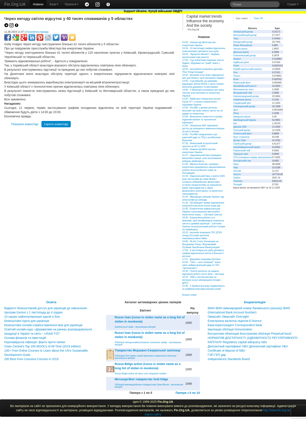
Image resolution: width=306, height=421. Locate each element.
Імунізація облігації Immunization (230, 329)
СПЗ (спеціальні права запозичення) (252, 157)
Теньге (236, 75)
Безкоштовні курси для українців (26, 321)
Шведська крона (241, 116)
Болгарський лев (242, 160)
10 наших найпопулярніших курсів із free (32, 316)
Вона (236, 79)
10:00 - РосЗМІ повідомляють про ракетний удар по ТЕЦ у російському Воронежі (201, 137)
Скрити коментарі (56, 124)
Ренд (236, 113)
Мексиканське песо (243, 89)
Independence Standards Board (229, 359)
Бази (54, 4)
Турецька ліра (240, 154)
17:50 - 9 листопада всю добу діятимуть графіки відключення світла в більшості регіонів (203, 253)
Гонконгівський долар (244, 55)
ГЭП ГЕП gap (217, 354)
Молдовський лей (242, 92)
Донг (235, 109)
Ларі (235, 167)
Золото (237, 174)
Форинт (237, 59)
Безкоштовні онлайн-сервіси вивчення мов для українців (43, 325)
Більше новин (189, 294)
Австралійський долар (245, 35)
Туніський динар (241, 130)
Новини (38, 4)
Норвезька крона (242, 99)
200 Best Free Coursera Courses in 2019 (31, 359)
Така (235, 38)
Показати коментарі (24, 124)
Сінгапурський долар (244, 106)
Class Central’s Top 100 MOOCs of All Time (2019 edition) (42, 346)
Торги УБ (258, 18)
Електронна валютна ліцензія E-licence (234, 321)
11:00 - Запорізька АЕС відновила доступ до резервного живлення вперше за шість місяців (203, 128)
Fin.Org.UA (15, 4)
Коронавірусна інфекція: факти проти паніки (34, 342)
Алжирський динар (243, 31)
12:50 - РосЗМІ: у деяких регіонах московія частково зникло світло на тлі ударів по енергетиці (202, 110)
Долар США (239, 140)
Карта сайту (153, 414)
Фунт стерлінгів (241, 137)
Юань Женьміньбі (242, 45)
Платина (237, 181)
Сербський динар (242, 143)
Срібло (237, 177)
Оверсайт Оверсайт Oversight (228, 316)
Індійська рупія (241, 62)
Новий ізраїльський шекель (247, 69)
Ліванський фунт (242, 82)
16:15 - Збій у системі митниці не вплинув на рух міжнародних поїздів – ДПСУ (202, 280)
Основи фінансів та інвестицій (25, 338)
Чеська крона (240, 48)
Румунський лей (241, 150)
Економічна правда (37, 31)
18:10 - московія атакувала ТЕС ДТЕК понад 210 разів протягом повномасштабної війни (202, 235)
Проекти (71, 4)
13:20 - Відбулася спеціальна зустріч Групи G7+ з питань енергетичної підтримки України (201, 101)
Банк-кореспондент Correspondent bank (235, 325)
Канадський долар (243, 42)
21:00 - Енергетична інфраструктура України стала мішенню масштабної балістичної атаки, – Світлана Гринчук (202, 211)
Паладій (237, 184)
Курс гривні (242, 18)
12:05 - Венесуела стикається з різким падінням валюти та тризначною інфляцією (202, 119)
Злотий (237, 171)
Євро (236, 164)
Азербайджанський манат (246, 147)
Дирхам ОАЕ (240, 126)
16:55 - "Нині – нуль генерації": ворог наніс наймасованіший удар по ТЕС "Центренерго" (201, 265)
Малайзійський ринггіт (244, 86)
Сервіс (293, 4)
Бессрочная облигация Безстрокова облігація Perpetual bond (249, 333)
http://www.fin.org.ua (276, 410)
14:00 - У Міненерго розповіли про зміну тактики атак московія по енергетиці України (203, 92)
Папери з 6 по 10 (188, 392)
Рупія (236, 65)
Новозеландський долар (246, 96)
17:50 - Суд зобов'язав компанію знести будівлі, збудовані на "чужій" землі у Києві (203, 63)
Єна (235, 72)
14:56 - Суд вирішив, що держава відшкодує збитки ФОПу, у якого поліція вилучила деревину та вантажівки (203, 84)
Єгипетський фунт (242, 133)
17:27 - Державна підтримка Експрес (201, 259)
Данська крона (241, 52)
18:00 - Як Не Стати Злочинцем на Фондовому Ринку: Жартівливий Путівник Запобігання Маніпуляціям (201, 244)
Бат (235, 123)
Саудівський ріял (242, 103)
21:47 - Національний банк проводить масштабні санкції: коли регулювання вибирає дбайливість (202, 158)
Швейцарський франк (244, 120)
